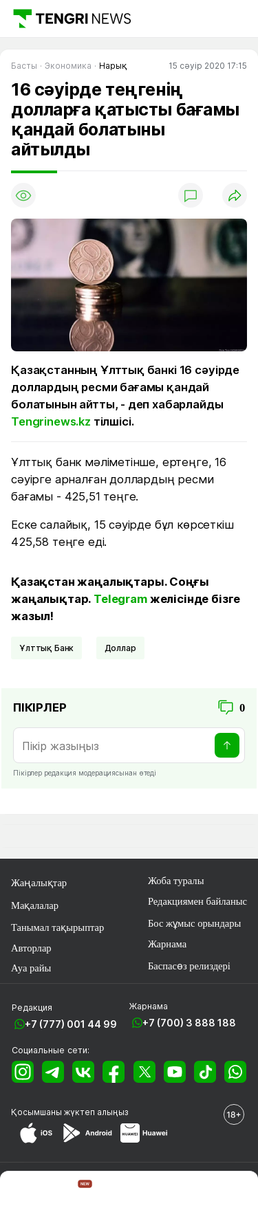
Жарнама (167, 943)
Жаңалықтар (39, 882)
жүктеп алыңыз (96, 1112)
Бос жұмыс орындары (194, 923)
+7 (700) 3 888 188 (189, 1022)
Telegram (120, 599)
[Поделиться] (234, 195)
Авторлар (31, 948)
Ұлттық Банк (46, 648)
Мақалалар (34, 905)
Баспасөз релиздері (189, 965)
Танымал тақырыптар (57, 927)
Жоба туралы (176, 880)
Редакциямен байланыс (197, 901)
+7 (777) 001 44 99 (71, 1024)
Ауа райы (31, 968)
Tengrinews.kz (51, 421)
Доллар (120, 648)
